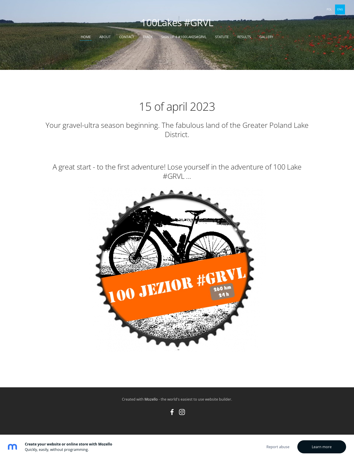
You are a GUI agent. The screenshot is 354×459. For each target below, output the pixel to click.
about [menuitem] (105, 36)
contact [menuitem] (126, 36)
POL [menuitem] (329, 9)
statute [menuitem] (222, 36)
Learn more (322, 446)
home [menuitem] (86, 36)
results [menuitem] (244, 36)
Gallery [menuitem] (266, 36)
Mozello (151, 399)
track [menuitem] (148, 36)
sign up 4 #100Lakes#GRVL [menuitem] (184, 36)
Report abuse (277, 446)
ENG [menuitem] (340, 9)
